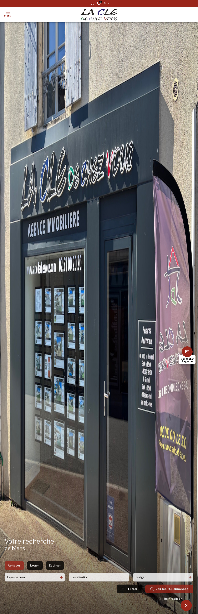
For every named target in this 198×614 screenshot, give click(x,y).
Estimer (55, 571)
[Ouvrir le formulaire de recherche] (129, 594)
